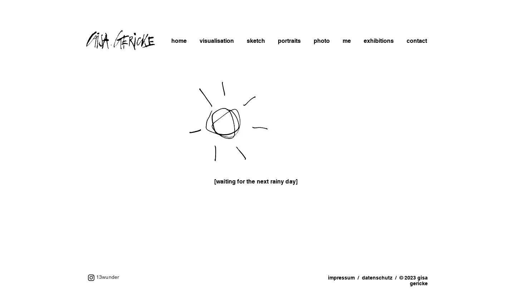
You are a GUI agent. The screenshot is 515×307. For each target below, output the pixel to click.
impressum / (345, 278)
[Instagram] (91, 277)
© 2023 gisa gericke (413, 280)
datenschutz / (380, 278)
